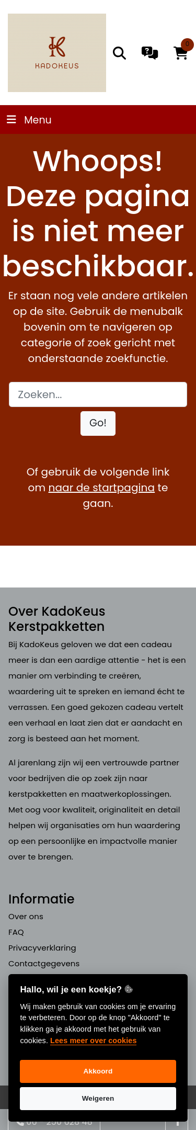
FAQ (16, 931)
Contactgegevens (43, 963)
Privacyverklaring (42, 947)
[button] (98, 423)
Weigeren (98, 1098)
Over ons (25, 916)
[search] (119, 53)
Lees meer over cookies (93, 1040)
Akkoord (98, 1071)
